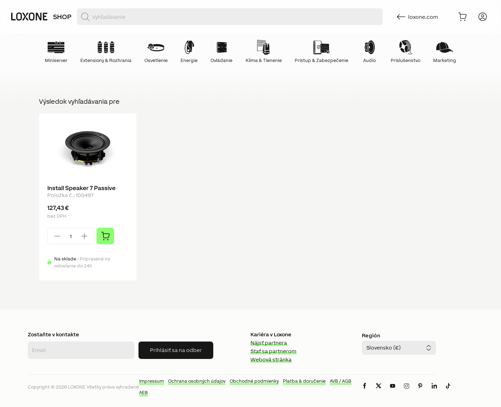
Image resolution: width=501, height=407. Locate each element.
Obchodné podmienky (254, 381)
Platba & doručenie (304, 381)
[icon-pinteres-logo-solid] (420, 391)
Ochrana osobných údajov (196, 381)
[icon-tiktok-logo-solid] (448, 391)
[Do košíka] (462, 17)
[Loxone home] (29, 17)
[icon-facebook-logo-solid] (364, 391)
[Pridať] (105, 236)
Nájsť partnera (268, 343)
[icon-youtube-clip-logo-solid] (392, 391)
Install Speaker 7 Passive (81, 188)
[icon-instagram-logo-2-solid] (406, 391)
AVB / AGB (340, 381)
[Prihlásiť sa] (482, 17)
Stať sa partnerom (273, 351)
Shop (62, 16)
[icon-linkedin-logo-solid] (434, 391)
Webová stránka (271, 359)
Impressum (151, 381)
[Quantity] (70, 236)
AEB (143, 392)
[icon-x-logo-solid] (378, 391)
